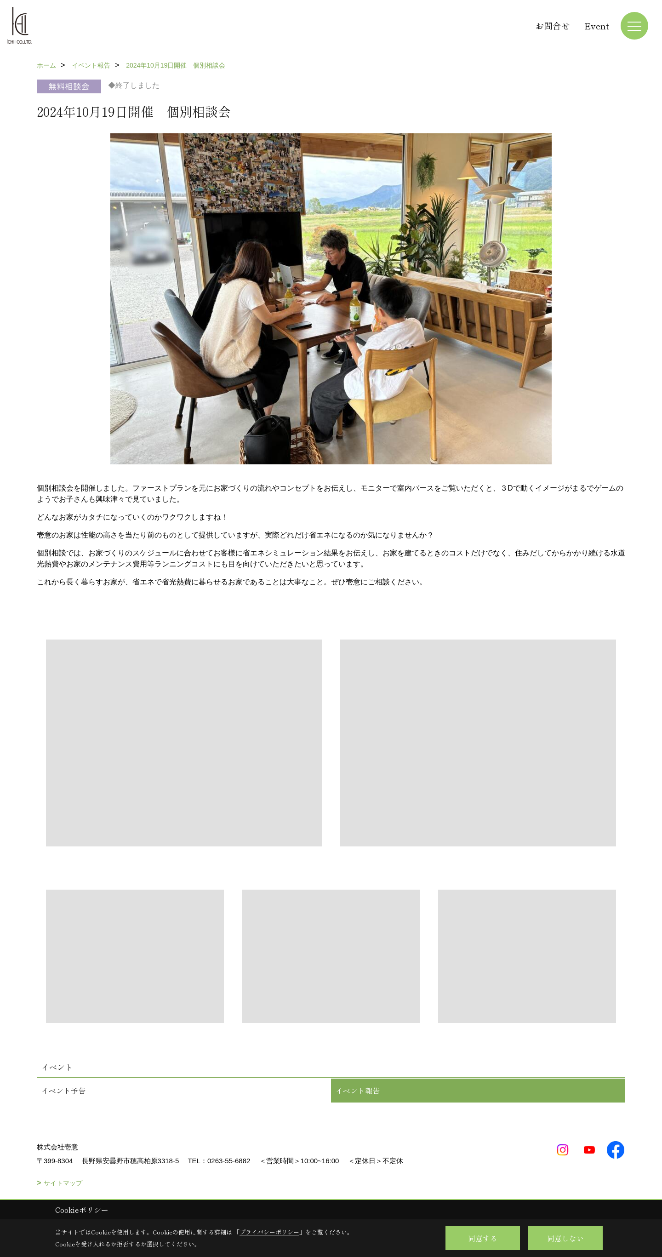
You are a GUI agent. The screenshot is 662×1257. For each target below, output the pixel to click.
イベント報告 (358, 1090)
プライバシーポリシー (269, 1232)
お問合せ (552, 25)
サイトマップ (63, 1183)
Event (596, 25)
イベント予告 (63, 1090)
